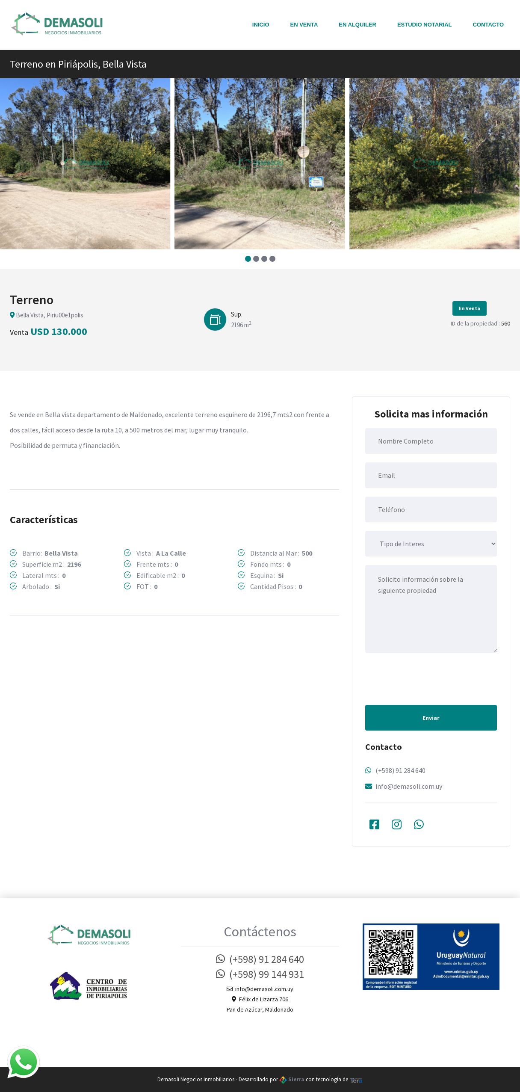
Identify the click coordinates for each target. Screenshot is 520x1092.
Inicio (260, 24)
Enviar (431, 718)
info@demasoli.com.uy (408, 786)
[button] (248, 259)
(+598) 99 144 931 (260, 974)
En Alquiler (357, 24)
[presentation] (430, 678)
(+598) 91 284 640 (400, 770)
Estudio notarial (424, 24)
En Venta (304, 24)
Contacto (488, 24)
